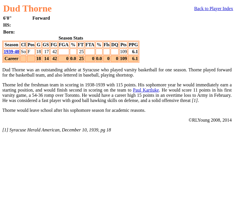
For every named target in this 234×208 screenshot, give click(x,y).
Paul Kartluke (146, 90)
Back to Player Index (213, 8)
